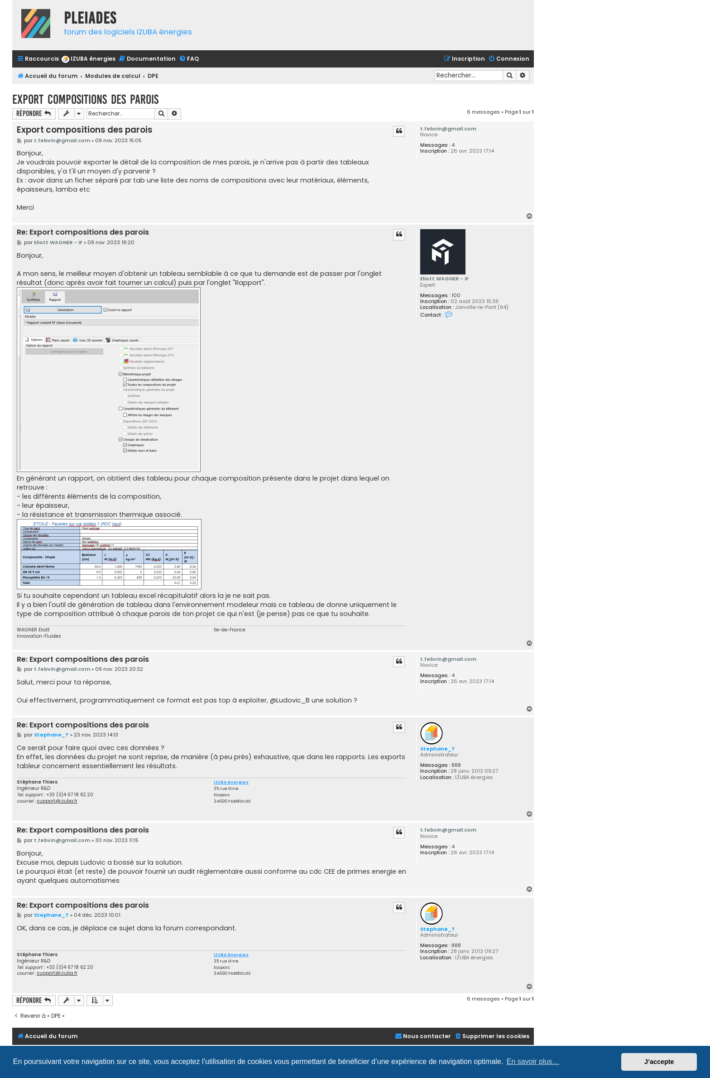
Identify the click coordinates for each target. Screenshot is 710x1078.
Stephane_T (437, 748)
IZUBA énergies (231, 782)
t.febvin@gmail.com (448, 128)
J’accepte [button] (659, 1061)
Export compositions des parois (85, 99)
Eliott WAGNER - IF (444, 278)
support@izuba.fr (57, 801)
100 (456, 295)
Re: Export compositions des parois (83, 232)
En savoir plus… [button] (533, 1061)
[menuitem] (88, 59)
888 (456, 765)
